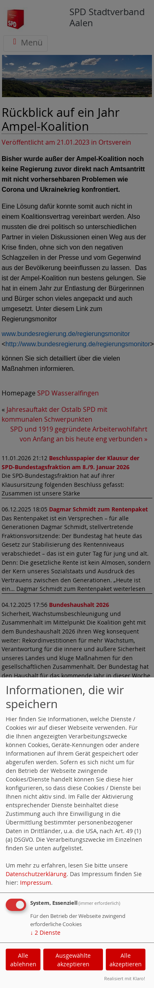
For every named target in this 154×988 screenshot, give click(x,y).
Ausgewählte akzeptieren (73, 960)
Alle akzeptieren (125, 960)
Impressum (35, 882)
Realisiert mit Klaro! (124, 978)
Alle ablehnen (23, 960)
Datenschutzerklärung (36, 874)
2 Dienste (45, 932)
